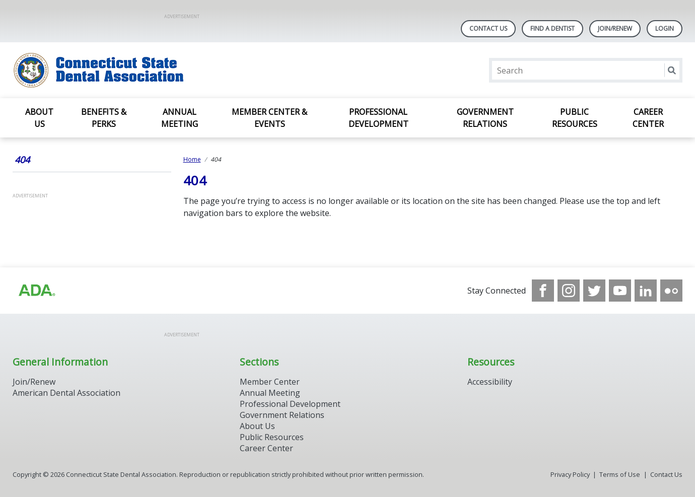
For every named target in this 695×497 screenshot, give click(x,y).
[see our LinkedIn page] (646, 290)
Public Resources (574, 117)
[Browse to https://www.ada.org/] (36, 290)
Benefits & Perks (103, 117)
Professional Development (378, 117)
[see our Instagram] (569, 290)
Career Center (648, 117)
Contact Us (488, 28)
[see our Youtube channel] (620, 290)
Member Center (270, 381)
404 (22, 160)
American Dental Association (66, 392)
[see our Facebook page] (543, 290)
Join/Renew (615, 28)
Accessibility (489, 381)
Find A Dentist (552, 28)
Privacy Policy (570, 474)
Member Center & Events (269, 117)
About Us (39, 117)
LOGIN (664, 28)
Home (192, 159)
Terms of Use (619, 474)
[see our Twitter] (594, 290)
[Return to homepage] (143, 70)
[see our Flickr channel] (671, 290)
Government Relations (485, 117)
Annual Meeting (179, 117)
